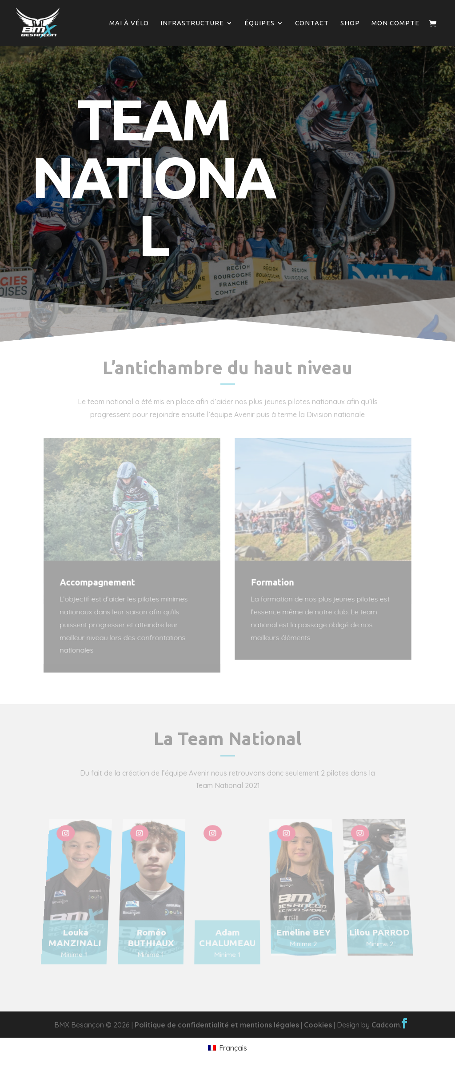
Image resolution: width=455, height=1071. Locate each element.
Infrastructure (192, 23)
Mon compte (395, 23)
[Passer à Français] (227, 1047)
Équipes (259, 23)
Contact (312, 23)
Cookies (318, 1024)
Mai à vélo (129, 23)
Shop (350, 23)
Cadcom (385, 1024)
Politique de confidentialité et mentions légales (217, 1024)
